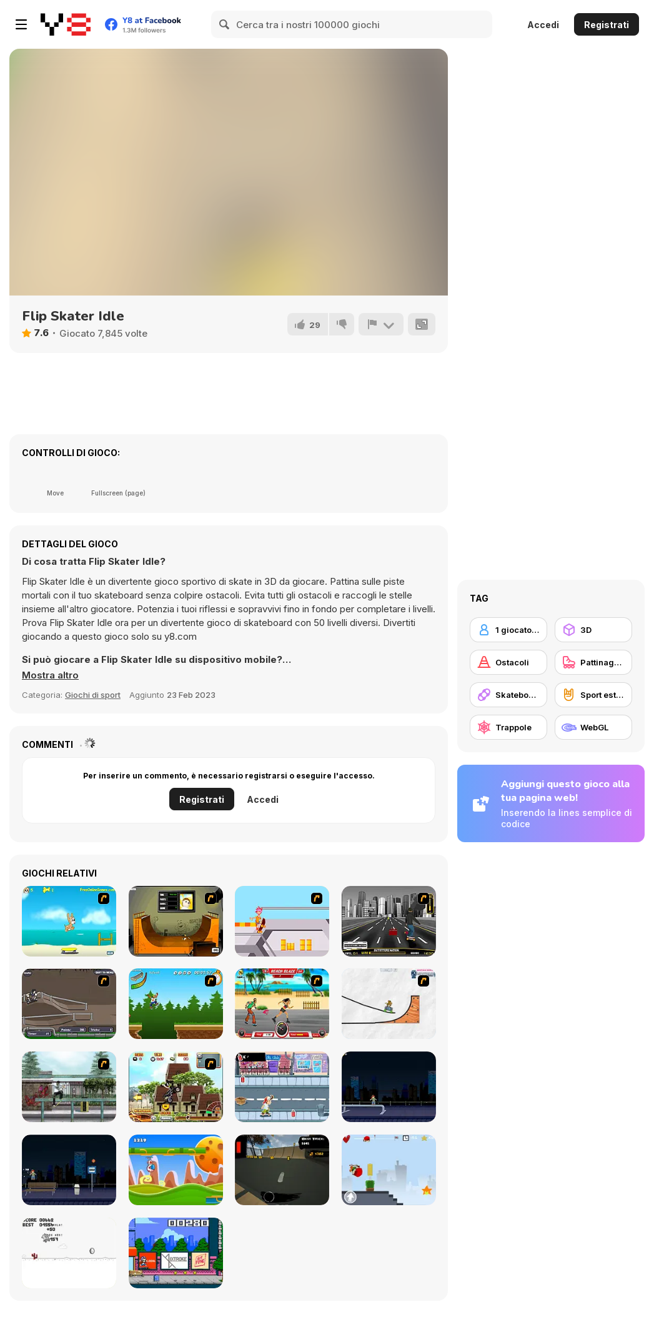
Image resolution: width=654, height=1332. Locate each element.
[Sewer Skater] (69, 1003)
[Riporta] (381, 324)
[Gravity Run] (176, 1170)
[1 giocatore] (508, 629)
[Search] (225, 24)
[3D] (593, 629)
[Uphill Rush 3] (176, 1086)
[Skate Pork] (69, 1253)
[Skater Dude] (282, 1086)
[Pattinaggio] (593, 662)
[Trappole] (508, 727)
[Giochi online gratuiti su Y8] (65, 24)
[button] (50, 675)
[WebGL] (593, 727)
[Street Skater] (69, 1170)
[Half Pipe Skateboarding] (176, 921)
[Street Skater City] (389, 1086)
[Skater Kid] (389, 1170)
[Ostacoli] (508, 662)
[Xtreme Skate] (282, 921)
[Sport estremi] (593, 694)
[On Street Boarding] (389, 921)
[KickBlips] (176, 1253)
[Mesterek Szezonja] (176, 1003)
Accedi (543, 24)
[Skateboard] (508, 694)
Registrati (606, 24)
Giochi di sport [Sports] (93, 695)
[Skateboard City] (69, 1086)
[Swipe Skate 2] (282, 1170)
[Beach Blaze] (282, 1003)
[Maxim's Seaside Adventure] (69, 921)
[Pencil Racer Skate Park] (389, 1003)
